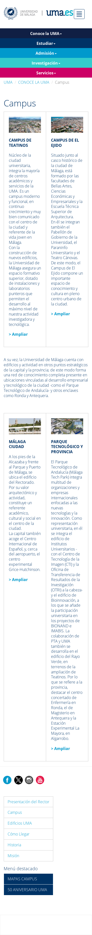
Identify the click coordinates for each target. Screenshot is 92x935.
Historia (14, 845)
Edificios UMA (20, 823)
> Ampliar (60, 314)
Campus (15, 812)
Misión (13, 855)
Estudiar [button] (46, 43)
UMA (8, 82)
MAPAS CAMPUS (22, 879)
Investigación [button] (46, 63)
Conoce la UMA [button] (46, 33)
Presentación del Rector (28, 801)
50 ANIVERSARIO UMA (27, 889)
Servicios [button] (46, 73)
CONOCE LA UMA (33, 82)
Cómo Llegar (18, 834)
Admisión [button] (46, 53)
